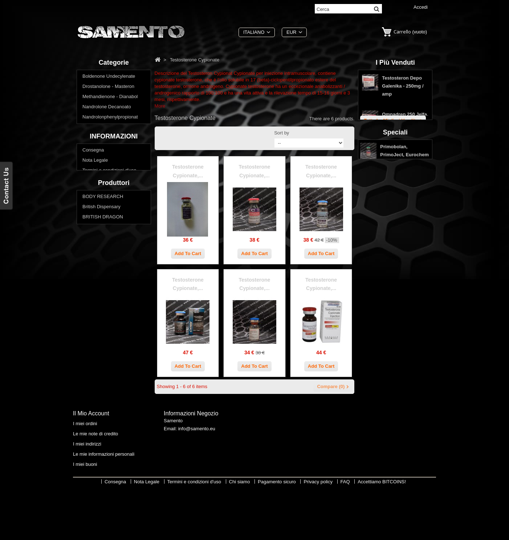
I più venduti (395, 62)
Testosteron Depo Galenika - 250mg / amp (402, 89)
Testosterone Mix (100, 139)
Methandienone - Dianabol (110, 98)
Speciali (395, 226)
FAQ (87, 314)
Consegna (93, 253)
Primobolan (94, 129)
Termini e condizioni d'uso (109, 273)
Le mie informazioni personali (103, 502)
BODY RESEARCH (102, 350)
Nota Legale (95, 263)
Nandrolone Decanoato (106, 108)
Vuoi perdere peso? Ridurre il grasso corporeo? (113, 213)
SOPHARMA (95, 411)
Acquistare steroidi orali (106, 200)
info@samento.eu (196, 478)
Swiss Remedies (99, 421)
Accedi (421, 7)
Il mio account (91, 462)
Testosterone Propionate (108, 169)
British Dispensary (101, 360)
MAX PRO (93, 401)
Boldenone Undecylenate (108, 78)
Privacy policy (96, 304)
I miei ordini (85, 472)
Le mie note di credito (95, 482)
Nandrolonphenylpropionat (110, 118)
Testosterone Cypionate (107, 149)
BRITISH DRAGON (102, 371)
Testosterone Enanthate (107, 159)
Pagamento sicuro (101, 294)
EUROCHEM (96, 381)
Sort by (281, 133)
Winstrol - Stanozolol (104, 190)
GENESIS (92, 391)
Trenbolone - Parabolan (107, 179)
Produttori (114, 335)
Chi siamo (92, 283)
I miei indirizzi (87, 492)
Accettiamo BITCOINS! (382, 534)
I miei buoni (85, 512)
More (160, 106)
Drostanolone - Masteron (108, 88)
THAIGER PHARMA (103, 432)
